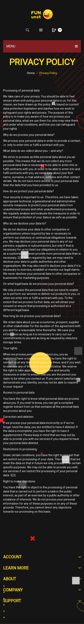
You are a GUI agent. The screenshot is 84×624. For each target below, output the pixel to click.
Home (31, 73)
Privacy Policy (48, 73)
